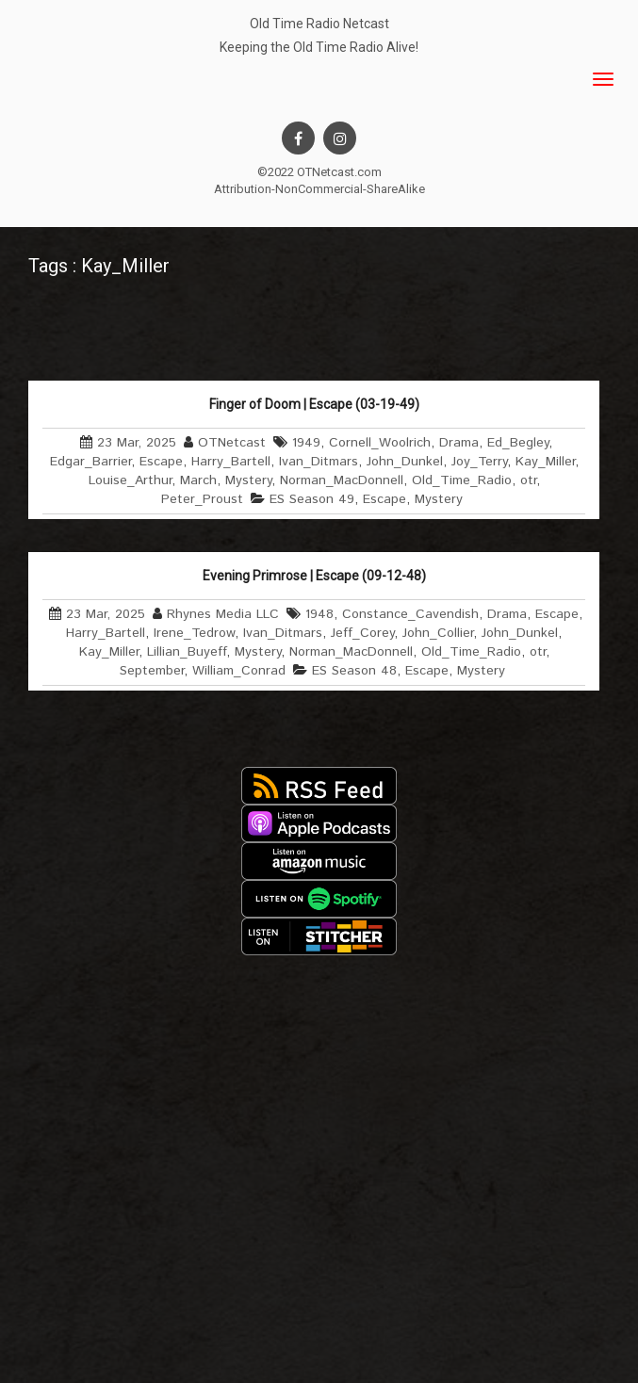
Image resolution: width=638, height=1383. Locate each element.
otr (528, 480)
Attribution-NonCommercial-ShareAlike (319, 189)
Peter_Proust (202, 499)
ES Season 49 (312, 499)
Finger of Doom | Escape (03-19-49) (314, 404)
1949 (306, 442)
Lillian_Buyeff (186, 652)
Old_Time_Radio (462, 480)
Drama (459, 442)
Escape (161, 461)
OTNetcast (232, 442)
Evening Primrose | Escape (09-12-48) (314, 575)
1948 (319, 614)
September (152, 670)
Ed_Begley (517, 442)
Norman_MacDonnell (341, 480)
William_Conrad (239, 670)
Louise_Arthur (130, 480)
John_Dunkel (405, 461)
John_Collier (437, 633)
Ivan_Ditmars (318, 461)
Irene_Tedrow (194, 633)
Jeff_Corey (362, 633)
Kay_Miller (545, 461)
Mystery (248, 480)
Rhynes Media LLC (223, 614)
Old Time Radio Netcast (319, 23)
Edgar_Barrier (90, 461)
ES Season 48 (354, 670)
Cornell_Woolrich (380, 442)
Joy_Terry (479, 461)
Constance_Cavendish (410, 614)
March (198, 480)
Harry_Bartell (230, 461)
